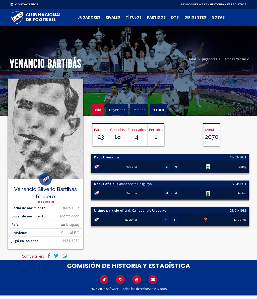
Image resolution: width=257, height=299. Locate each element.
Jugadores (89, 17)
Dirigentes (195, 17)
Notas (218, 17)
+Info (97, 109)
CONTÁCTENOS (24, 4)
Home (192, 59)
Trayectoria (117, 109)
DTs (175, 17)
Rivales (113, 17)
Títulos (134, 17)
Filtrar (158, 109)
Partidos (156, 17)
